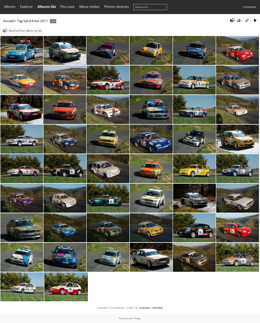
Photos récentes (116, 6)
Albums (9, 6)
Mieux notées (89, 6)
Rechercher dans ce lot (25, 31)
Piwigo (137, 318)
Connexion (249, 7)
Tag (19, 20)
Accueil (8, 20)
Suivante (144, 308)
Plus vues (67, 6)
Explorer (26, 6)
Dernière (157, 308)
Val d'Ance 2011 (35, 20)
